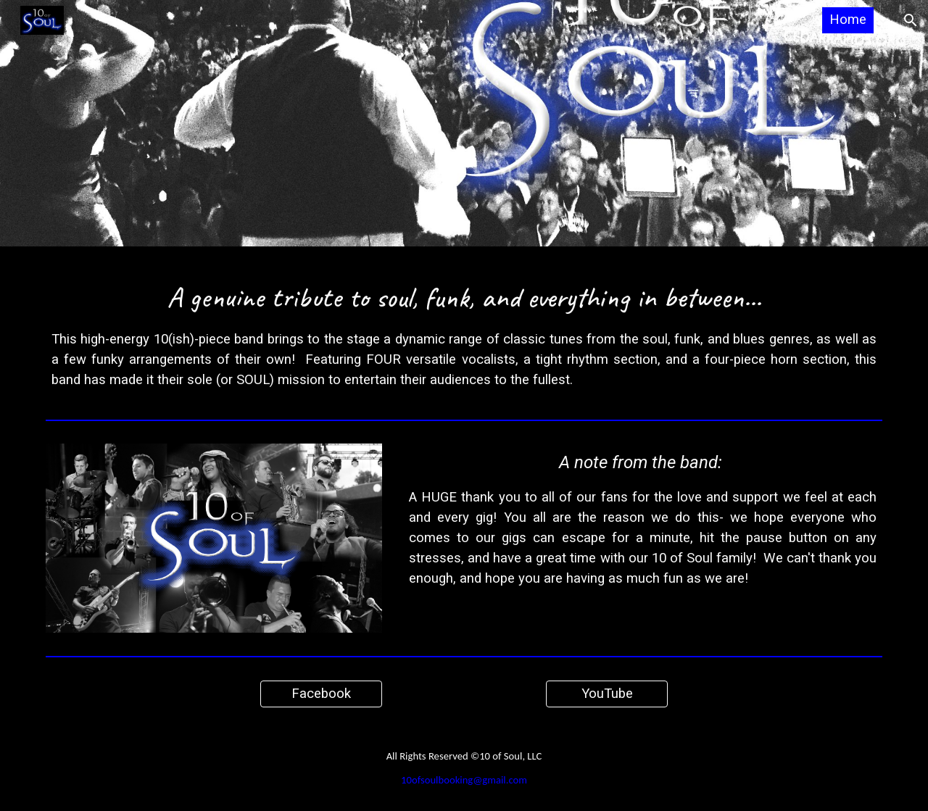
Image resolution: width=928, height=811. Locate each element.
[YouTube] (607, 694)
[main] (464, 330)
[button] (910, 20)
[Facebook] (321, 694)
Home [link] (847, 20)
